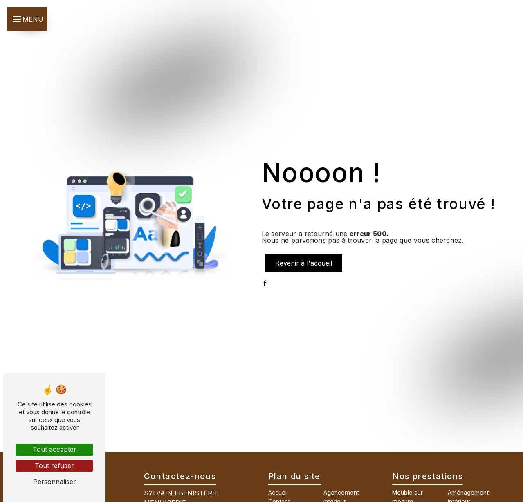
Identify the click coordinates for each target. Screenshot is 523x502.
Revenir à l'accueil (303, 263)
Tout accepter (54, 449)
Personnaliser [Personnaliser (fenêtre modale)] (54, 481)
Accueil (278, 492)
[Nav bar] (27, 19)
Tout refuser (54, 466)
